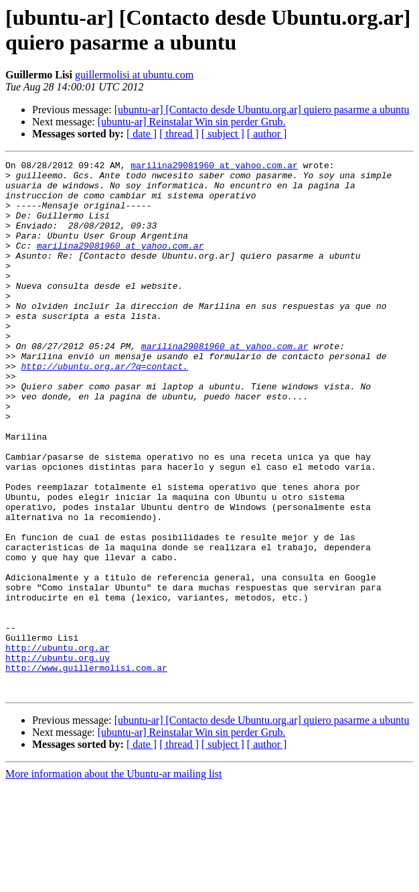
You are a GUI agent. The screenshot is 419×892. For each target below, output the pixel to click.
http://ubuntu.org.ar (57, 746)
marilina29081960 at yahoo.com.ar (214, 167)
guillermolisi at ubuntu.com (134, 74)
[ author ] (267, 133)
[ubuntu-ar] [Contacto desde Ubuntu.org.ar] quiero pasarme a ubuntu (262, 109)
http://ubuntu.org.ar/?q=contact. (104, 408)
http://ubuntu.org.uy (57, 758)
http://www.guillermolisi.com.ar (86, 770)
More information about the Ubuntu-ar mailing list (113, 880)
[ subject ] (222, 133)
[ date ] (142, 133)
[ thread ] (179, 133)
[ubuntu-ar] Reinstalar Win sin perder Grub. (192, 121)
